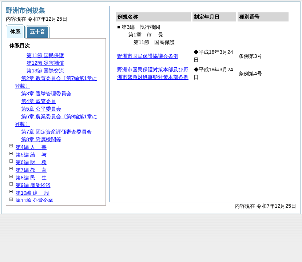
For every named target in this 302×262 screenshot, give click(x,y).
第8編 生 (31, 177)
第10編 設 (32, 193)
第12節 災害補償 (45, 63)
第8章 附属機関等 (41, 139)
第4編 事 (31, 147)
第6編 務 (31, 162)
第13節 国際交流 (45, 71)
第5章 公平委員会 (41, 109)
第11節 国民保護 (45, 55)
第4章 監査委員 (38, 101)
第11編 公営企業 (34, 200)
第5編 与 (31, 155)
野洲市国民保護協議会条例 (147, 56)
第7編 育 (31, 170)
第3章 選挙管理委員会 (46, 93)
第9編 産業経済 (33, 185)
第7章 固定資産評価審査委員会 (56, 132)
